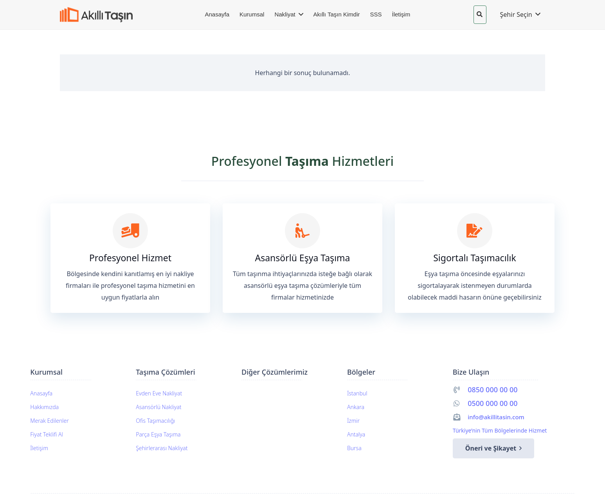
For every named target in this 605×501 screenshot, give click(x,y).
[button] (479, 14)
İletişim (39, 448)
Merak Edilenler (49, 420)
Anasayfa (41, 393)
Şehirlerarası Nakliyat (161, 448)
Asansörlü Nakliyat (158, 407)
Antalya (356, 434)
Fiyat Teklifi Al (46, 434)
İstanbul (357, 393)
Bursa (354, 448)
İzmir (353, 420)
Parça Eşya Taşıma (158, 434)
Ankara (355, 407)
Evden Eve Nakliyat (159, 393)
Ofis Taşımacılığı (155, 420)
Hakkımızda (44, 407)
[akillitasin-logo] (102, 14)
